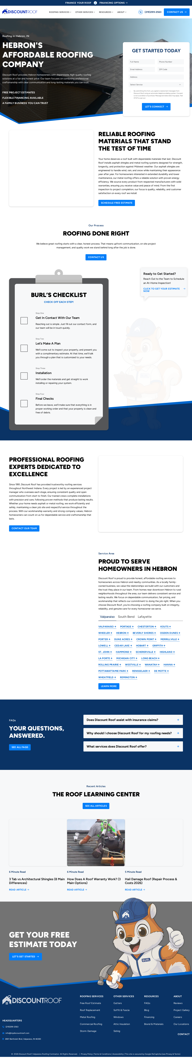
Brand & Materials (153, 1024)
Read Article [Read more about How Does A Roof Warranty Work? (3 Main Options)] (75, 890)
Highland (166, 652)
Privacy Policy (87, 1054)
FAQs (147, 1003)
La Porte (104, 658)
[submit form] (156, 106)
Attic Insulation (121, 1024)
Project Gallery (182, 1010)
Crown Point (145, 639)
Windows (118, 1017)
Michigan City (125, 658)
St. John (104, 652)
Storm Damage (88, 1031)
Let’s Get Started (23, 956)
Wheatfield (106, 677)
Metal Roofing (87, 1017)
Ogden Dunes (169, 633)
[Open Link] (116, 203)
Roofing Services (59, 12)
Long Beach (149, 658)
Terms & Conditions (102, 1054)
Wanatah (151, 664)
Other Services (84, 12)
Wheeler (104, 633)
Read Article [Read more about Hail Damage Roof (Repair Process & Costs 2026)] (133, 890)
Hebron (121, 633)
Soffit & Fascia (121, 1010)
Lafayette (145, 617)
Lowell (103, 645)
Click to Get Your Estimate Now (161, 290)
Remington (127, 677)
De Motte (160, 671)
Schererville (144, 652)
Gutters (117, 1003)
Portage (125, 626)
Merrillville (169, 639)
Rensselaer (140, 671)
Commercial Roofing (91, 1024)
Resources (105, 12)
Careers (178, 1017)
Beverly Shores (143, 633)
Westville (131, 664)
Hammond (122, 652)
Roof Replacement (90, 1010)
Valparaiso (107, 617)
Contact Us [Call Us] (175, 12)
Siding (116, 1031)
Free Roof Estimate (90, 1003)
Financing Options (112, 3)
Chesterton (146, 626)
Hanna (168, 664)
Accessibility (118, 1054)
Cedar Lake (122, 645)
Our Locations (181, 1024)
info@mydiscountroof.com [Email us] (15, 1033)
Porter (103, 639)
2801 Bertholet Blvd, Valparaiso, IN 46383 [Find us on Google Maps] (21, 1039)
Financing (149, 1017)
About (120, 12)
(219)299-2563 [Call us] (153, 12)
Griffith (157, 645)
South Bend (126, 617)
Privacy (169, 1054)
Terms (177, 1054)
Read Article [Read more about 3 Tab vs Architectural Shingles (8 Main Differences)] (17, 890)
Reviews (178, 1003)
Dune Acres (122, 639)
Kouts (164, 626)
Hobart (141, 645)
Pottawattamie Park (112, 671)
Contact (184, 1034)
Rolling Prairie (108, 664)
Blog (146, 1010)
